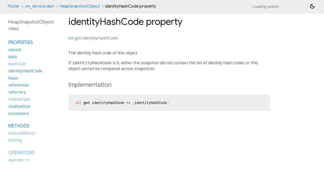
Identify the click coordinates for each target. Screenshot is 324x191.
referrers (17, 92)
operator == (18, 160)
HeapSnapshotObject (79, 6)
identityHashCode (25, 71)
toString (15, 140)
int (71, 38)
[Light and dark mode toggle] (312, 6)
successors (18, 113)
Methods (18, 126)
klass (13, 78)
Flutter (13, 6)
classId (14, 49)
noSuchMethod (21, 133)
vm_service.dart (39, 6)
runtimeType (19, 99)
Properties (20, 42)
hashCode (17, 64)
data (12, 56)
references (18, 85)
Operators (21, 153)
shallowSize (19, 106)
